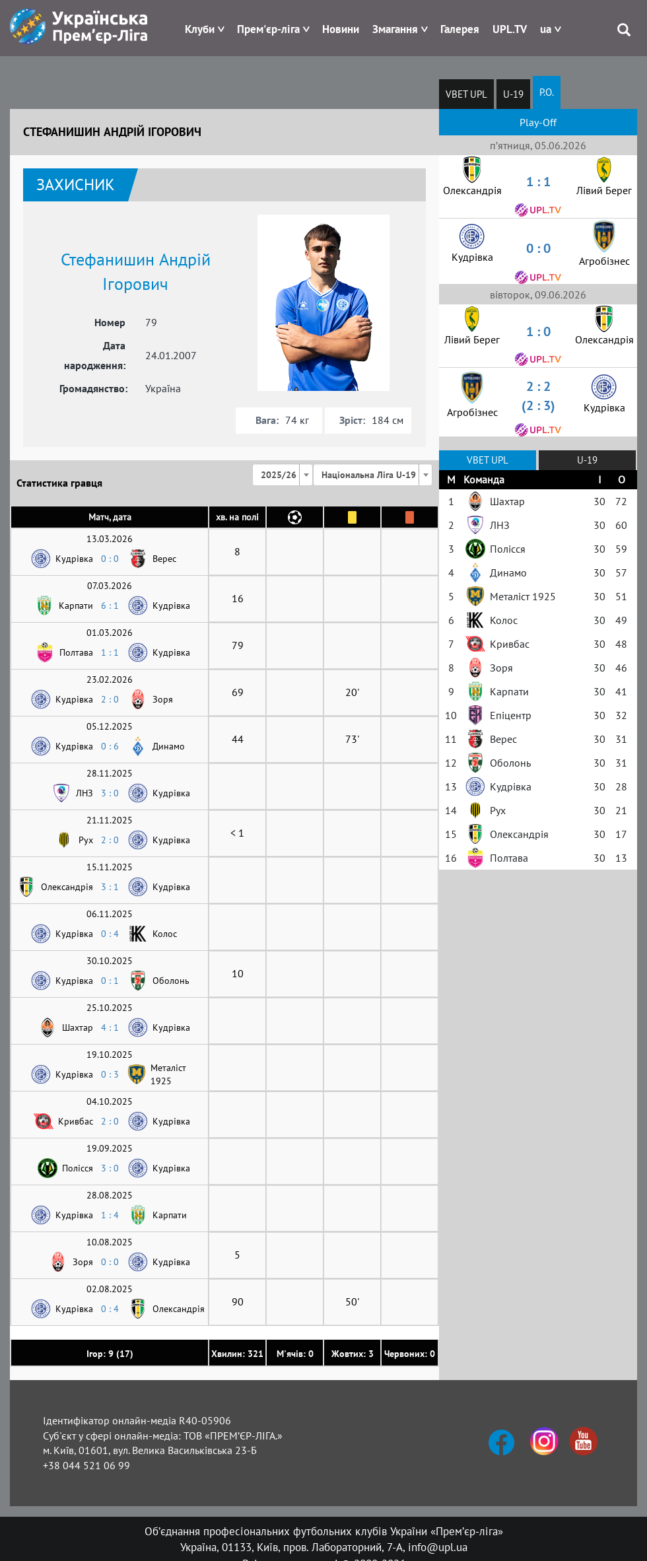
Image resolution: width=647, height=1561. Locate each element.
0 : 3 (110, 1074)
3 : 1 (110, 887)
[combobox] (282, 475)
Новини (340, 29)
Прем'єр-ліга (268, 29)
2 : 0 (110, 699)
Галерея (459, 29)
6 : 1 (110, 605)
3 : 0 (110, 793)
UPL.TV (510, 29)
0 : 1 (110, 981)
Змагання (395, 29)
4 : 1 (110, 1027)
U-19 (513, 94)
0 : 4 (110, 934)
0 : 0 (110, 559)
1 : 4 (110, 1215)
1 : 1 (110, 652)
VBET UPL (466, 94)
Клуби (200, 29)
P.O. (546, 92)
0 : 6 (110, 746)
